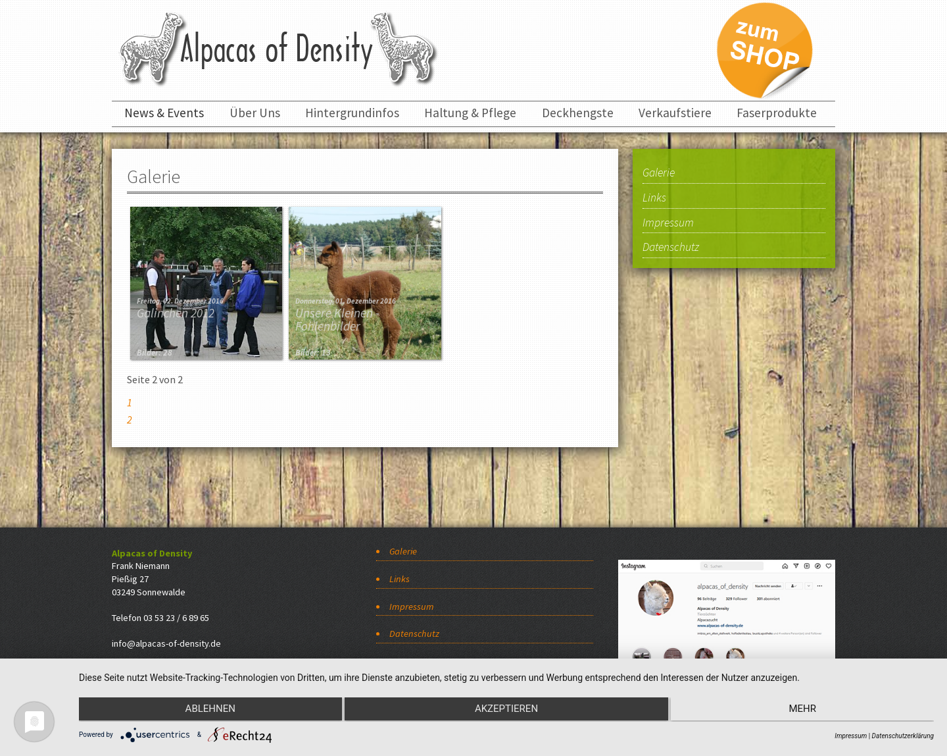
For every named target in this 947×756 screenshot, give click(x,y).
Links (654, 198)
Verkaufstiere (675, 113)
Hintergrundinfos (352, 113)
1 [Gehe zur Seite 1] (129, 402)
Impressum (668, 223)
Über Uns (255, 113)
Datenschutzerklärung (903, 736)
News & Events (164, 113)
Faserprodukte (777, 113)
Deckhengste (578, 113)
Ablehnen (206, 710)
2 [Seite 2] (129, 419)
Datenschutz (671, 247)
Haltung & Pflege (470, 113)
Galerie (659, 173)
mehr (806, 710)
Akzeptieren (506, 710)
